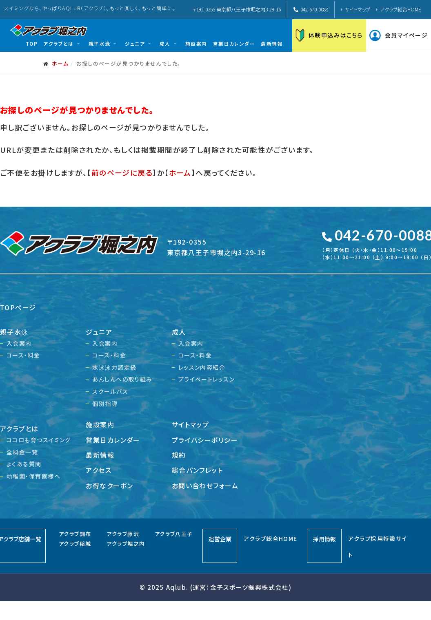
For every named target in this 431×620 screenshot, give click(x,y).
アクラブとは (19, 428)
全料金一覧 (22, 452)
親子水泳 (14, 332)
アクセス (98, 470)
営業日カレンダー (113, 440)
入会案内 (19, 343)
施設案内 (100, 424)
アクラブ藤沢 (123, 534)
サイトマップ (357, 9)
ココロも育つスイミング (39, 440)
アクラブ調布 (75, 534)
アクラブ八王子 (174, 534)
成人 (179, 332)
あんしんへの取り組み (122, 379)
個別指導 (105, 403)
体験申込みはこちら (329, 35)
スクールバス (110, 391)
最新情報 (100, 455)
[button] (63, 43)
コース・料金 (23, 355)
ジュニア (99, 332)
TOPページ (18, 307)
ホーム (180, 172)
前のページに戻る (122, 172)
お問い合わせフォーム (205, 485)
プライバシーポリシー (205, 440)
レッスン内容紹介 (202, 367)
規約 (179, 455)
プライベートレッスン (206, 379)
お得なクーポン (109, 485)
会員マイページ (398, 35)
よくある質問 (24, 464)
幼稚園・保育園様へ (33, 476)
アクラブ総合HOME (400, 9)
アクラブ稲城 (75, 543)
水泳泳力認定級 (114, 367)
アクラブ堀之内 (126, 543)
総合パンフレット (197, 470)
